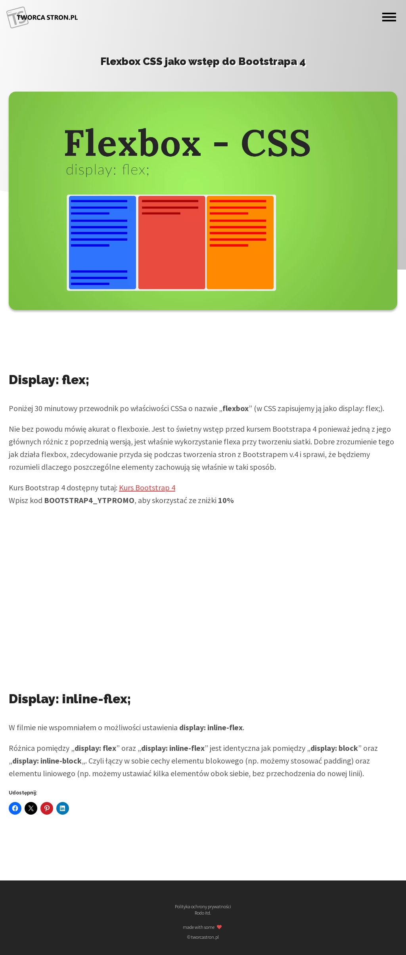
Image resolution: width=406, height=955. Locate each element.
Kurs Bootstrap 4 (147, 487)
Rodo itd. (203, 913)
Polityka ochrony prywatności (203, 906)
